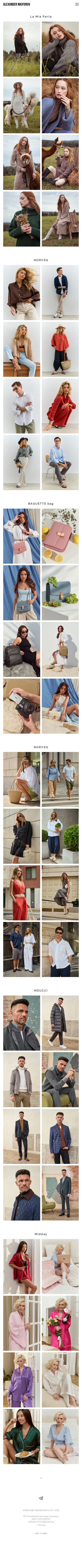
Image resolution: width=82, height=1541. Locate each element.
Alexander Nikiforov (16, 4)
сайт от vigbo (41, 1533)
